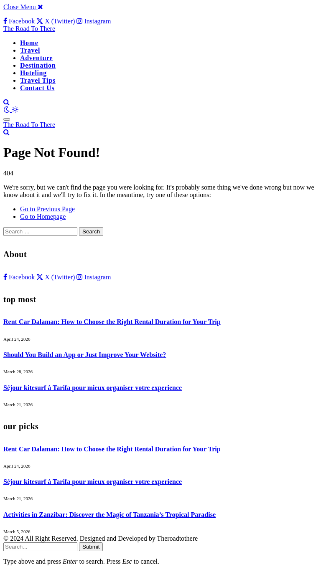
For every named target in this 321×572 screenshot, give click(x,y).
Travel (30, 50)
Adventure (36, 57)
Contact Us (37, 87)
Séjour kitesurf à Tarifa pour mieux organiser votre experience (92, 387)
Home (29, 42)
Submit (90, 547)
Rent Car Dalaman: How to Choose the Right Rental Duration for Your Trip (112, 321)
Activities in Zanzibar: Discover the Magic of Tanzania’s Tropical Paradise (109, 514)
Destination (38, 65)
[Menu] (6, 119)
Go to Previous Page (47, 209)
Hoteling (33, 72)
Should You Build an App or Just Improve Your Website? (84, 354)
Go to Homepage (43, 216)
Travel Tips (38, 80)
